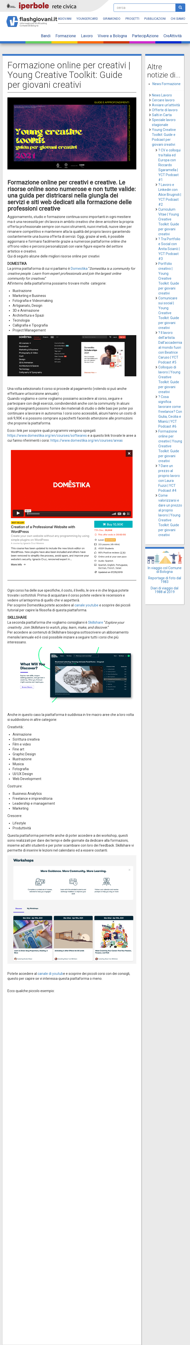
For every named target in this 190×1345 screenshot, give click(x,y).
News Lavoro (162, 95)
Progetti (132, 18)
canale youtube (86, 605)
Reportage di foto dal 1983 (164, 580)
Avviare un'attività (166, 105)
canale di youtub (50, 974)
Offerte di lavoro (165, 110)
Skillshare (95, 622)
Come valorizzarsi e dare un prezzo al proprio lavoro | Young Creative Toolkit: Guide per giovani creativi (170, 515)
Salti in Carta (162, 115)
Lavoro (87, 36)
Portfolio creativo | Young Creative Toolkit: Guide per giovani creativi (168, 278)
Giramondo (111, 18)
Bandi (45, 36)
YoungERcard (87, 18)
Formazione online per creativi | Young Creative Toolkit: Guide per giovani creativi (170, 446)
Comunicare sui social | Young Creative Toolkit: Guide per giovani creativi (168, 313)
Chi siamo (178, 18)
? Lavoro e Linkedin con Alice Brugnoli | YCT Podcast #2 (169, 194)
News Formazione (166, 84)
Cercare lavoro (163, 100)
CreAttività (173, 36)
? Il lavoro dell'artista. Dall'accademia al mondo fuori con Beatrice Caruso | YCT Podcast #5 (170, 347)
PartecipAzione (145, 36)
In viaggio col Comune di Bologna (165, 570)
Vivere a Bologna (112, 36)
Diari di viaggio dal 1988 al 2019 (164, 590)
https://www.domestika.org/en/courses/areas (86, 440)
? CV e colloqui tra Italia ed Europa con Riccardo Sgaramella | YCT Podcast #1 (169, 165)
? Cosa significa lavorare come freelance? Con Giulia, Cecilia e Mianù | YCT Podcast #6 (170, 411)
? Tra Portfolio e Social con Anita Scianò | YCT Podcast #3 (169, 249)
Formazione (65, 36)
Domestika (79, 269)
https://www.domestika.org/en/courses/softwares (47, 435)
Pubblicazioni (155, 18)
